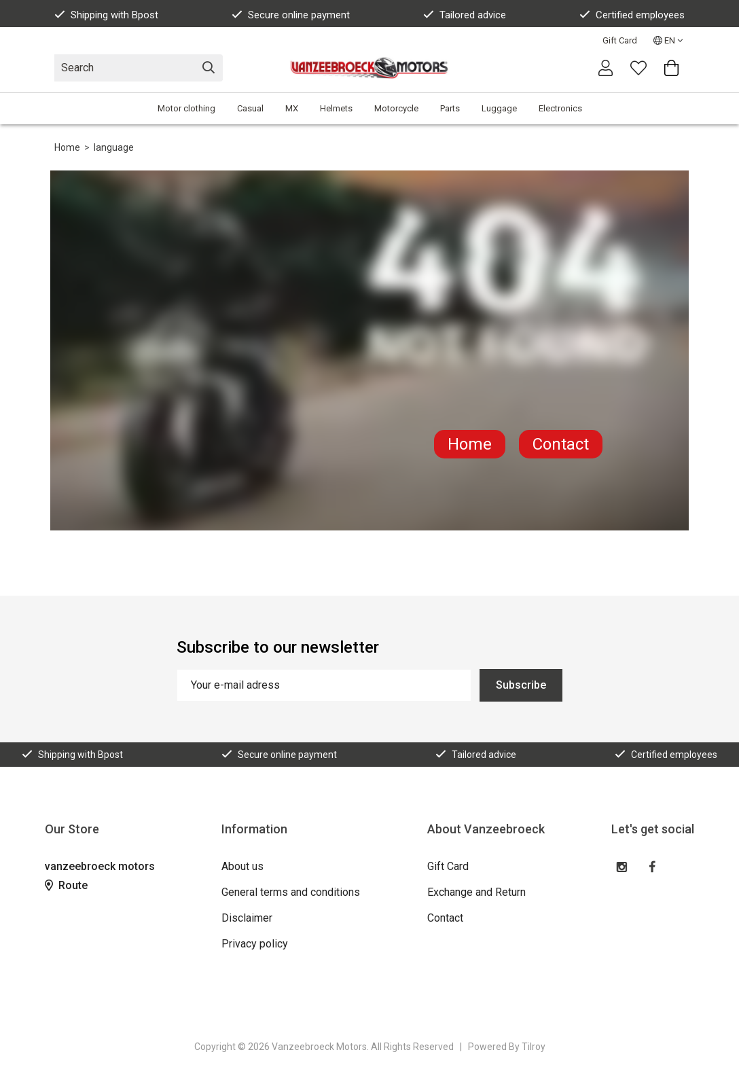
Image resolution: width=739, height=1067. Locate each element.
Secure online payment (291, 15)
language (114, 147)
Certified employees (632, 15)
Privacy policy (254, 943)
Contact (561, 444)
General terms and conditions (290, 892)
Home (67, 147)
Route (66, 885)
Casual (250, 108)
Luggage (499, 108)
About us (242, 866)
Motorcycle (396, 108)
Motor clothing (186, 108)
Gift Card (619, 40)
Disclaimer (246, 917)
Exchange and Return (476, 892)
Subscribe (521, 685)
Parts (450, 108)
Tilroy (533, 1046)
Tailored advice (464, 15)
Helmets (336, 108)
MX (291, 108)
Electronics (560, 108)
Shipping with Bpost (106, 15)
